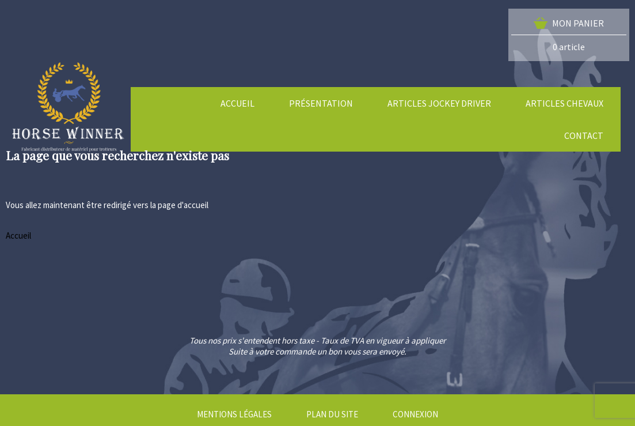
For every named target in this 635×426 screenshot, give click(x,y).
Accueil (18, 235)
